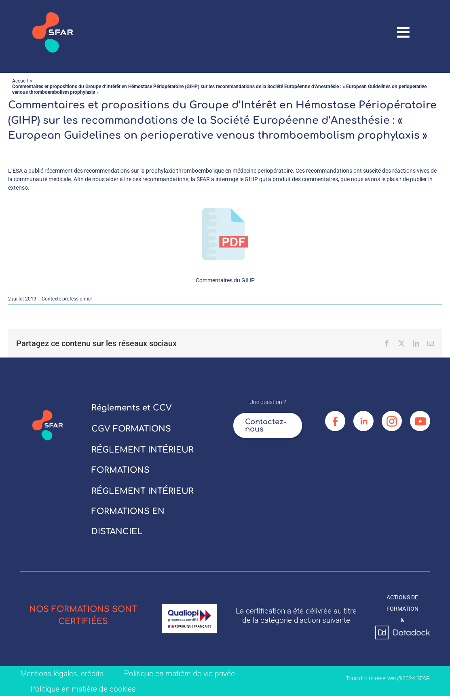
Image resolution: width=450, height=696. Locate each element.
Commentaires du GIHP (225, 280)
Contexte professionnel (67, 299)
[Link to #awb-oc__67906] (403, 32)
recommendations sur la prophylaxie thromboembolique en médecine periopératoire (188, 170)
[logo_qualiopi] (189, 607)
